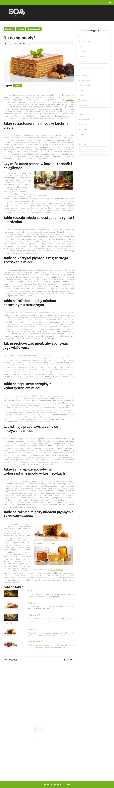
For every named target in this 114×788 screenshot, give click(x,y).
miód (49, 102)
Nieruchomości (85, 80)
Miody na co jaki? (34, 615)
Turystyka (83, 129)
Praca (81, 90)
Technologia (84, 120)
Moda (81, 71)
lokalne (54, 338)
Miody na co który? (34, 629)
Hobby (81, 56)
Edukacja (82, 51)
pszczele (26, 443)
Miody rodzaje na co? (35, 642)
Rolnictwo (83, 105)
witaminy (69, 100)
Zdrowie (21, 29)
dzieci (50, 446)
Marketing (83, 66)
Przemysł (83, 100)
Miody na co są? (33, 591)
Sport (81, 115)
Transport (83, 124)
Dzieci (81, 46)
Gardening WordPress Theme (57, 784)
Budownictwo (84, 41)
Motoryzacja (84, 76)
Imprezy (82, 61)
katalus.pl (53, 543)
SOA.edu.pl (9, 29)
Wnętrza (82, 144)
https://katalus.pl (56, 570)
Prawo (81, 95)
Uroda (81, 134)
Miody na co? (32, 603)
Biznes (81, 37)
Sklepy (81, 110)
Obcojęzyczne (84, 85)
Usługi (81, 139)
